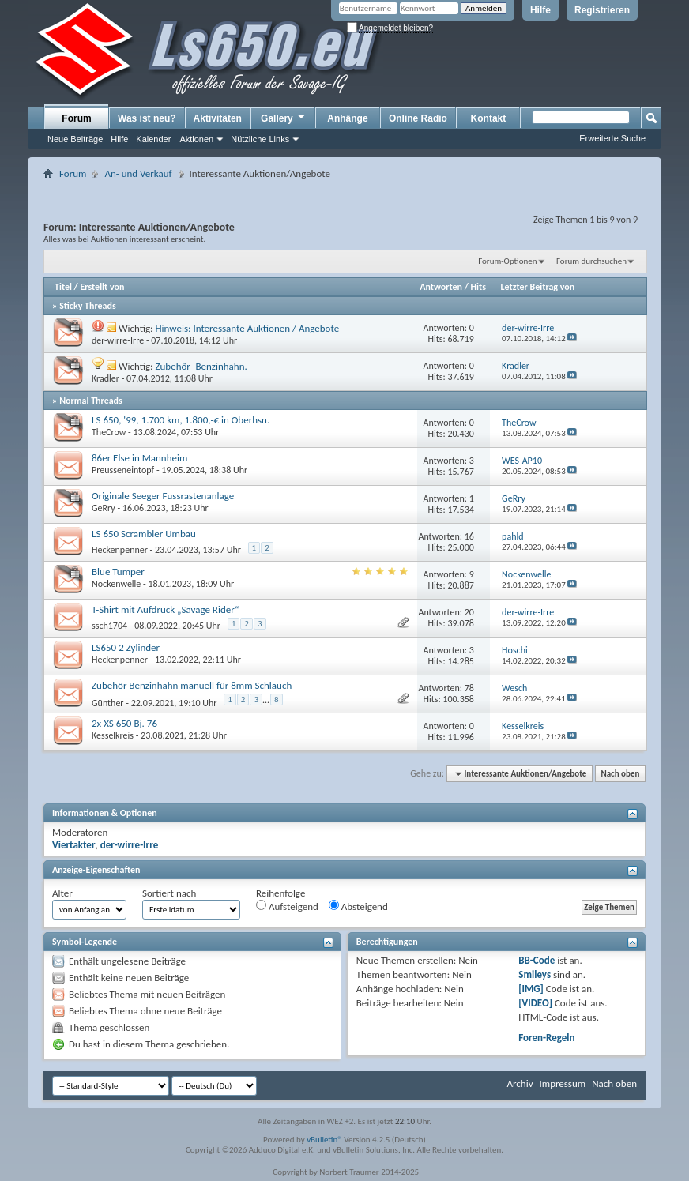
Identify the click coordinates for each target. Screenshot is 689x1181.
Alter (62, 893)
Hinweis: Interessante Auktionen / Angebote (247, 328)
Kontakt (488, 118)
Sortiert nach (169, 893)
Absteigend (358, 906)
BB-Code (536, 960)
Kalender (153, 139)
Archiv (519, 1083)
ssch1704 (109, 625)
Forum (76, 118)
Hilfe (540, 10)
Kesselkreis (113, 735)
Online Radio (418, 118)
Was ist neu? (147, 118)
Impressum (562, 1083)
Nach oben (620, 774)
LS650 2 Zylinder (126, 647)
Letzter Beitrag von (538, 286)
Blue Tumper (118, 571)
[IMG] (531, 989)
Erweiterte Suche (612, 138)
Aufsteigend (287, 906)
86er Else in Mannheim (139, 458)
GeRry (103, 507)
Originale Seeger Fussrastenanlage (163, 496)
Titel (63, 286)
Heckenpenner (120, 549)
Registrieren (602, 10)
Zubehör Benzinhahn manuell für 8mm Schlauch (192, 685)
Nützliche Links (260, 139)
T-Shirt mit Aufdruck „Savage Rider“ (165, 609)
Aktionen (196, 139)
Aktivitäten (218, 118)
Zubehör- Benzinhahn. (201, 366)
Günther (108, 703)
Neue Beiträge (75, 139)
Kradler (105, 378)
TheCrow (109, 432)
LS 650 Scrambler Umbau (144, 534)
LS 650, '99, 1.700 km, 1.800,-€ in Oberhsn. (180, 420)
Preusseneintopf (123, 470)
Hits (478, 286)
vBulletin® (324, 1139)
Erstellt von (102, 286)
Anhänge (347, 118)
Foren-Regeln (546, 1038)
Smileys (534, 974)
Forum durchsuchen (591, 261)
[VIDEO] (535, 1003)
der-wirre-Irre (118, 340)
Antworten (441, 286)
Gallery (284, 117)
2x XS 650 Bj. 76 (124, 723)
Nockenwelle (116, 583)
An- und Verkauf (137, 173)
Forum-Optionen (507, 261)
